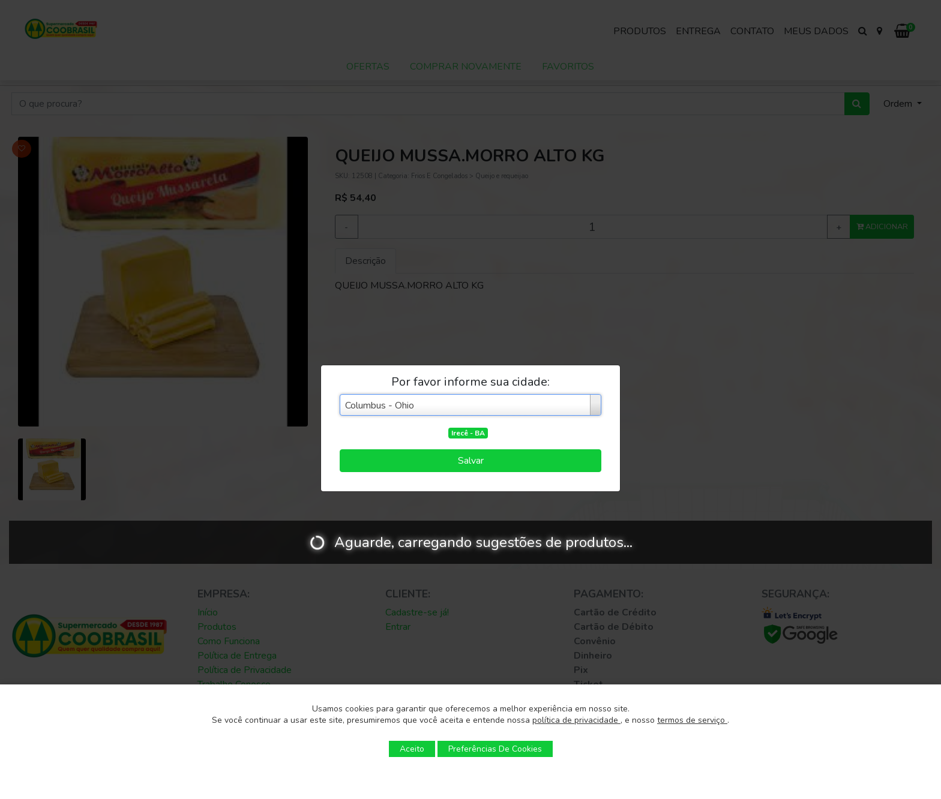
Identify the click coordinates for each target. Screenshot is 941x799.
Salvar (471, 460)
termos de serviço (692, 720)
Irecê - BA (468, 433)
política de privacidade (576, 720)
